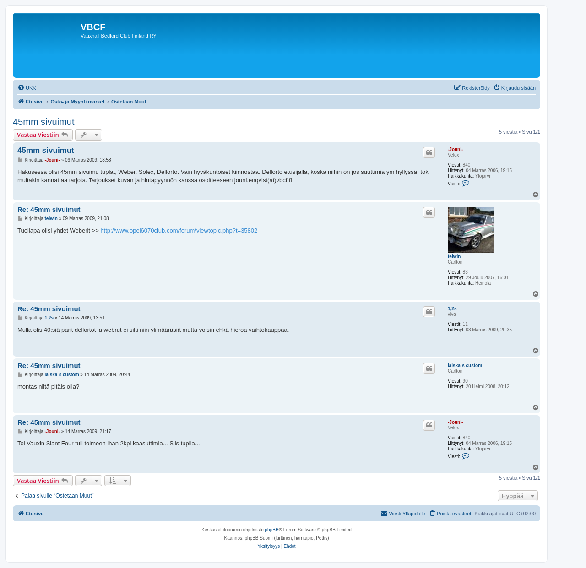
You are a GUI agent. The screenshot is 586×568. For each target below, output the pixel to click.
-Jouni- (455, 149)
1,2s (452, 308)
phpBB (272, 529)
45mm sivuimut (43, 122)
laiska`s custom (465, 365)
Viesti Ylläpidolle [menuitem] (402, 513)
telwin (454, 256)
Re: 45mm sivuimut (49, 209)
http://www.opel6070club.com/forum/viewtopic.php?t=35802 (178, 230)
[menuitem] (26, 87)
